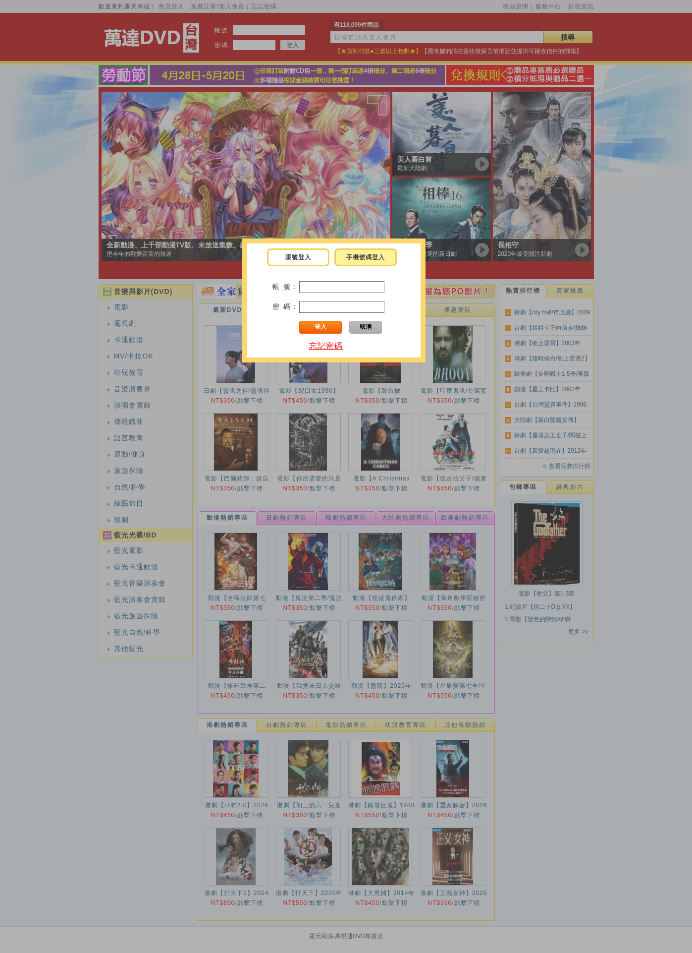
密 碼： (285, 306)
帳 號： (285, 287)
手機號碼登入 (365, 257)
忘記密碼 (326, 346)
